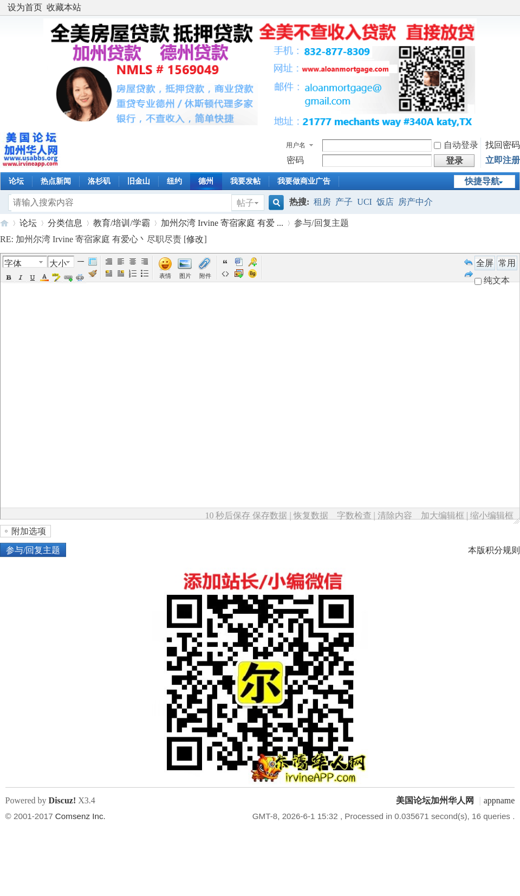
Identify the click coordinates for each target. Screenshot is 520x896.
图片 (185, 275)
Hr (81, 262)
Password (252, 262)
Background (252, 274)
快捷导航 (482, 181)
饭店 (385, 201)
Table (93, 262)
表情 (165, 275)
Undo (468, 262)
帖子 (245, 202)
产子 (344, 201)
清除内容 (395, 515)
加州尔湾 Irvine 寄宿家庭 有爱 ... (222, 223)
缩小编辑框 (492, 515)
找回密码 (502, 145)
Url (68, 277)
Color (44, 277)
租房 (322, 201)
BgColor (56, 277)
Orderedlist (133, 274)
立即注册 (502, 160)
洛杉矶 (99, 181)
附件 (205, 275)
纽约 (174, 181)
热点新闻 (56, 181)
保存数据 (269, 515)
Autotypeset (109, 262)
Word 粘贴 (239, 262)
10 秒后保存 (227, 515)
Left (121, 262)
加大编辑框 (442, 515)
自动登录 (456, 145)
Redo (468, 274)
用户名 (296, 145)
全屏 (484, 263)
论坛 (16, 181)
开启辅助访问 (512, 7)
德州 (205, 181)
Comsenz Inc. (80, 816)
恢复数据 (311, 515)
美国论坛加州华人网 (4, 223)
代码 (225, 274)
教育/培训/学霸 (121, 223)
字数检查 (354, 515)
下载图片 (239, 274)
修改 (195, 239)
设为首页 (25, 7)
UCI (364, 201)
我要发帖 (245, 181)
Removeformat (93, 274)
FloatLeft (109, 274)
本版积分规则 (494, 550)
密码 (295, 160)
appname (499, 800)
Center (133, 262)
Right (145, 262)
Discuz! (62, 800)
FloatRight (121, 274)
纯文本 (492, 280)
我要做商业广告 (303, 181)
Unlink (80, 277)
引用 (225, 262)
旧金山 (138, 181)
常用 (507, 263)
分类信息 (65, 223)
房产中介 (415, 201)
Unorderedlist (145, 274)
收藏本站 (64, 7)
